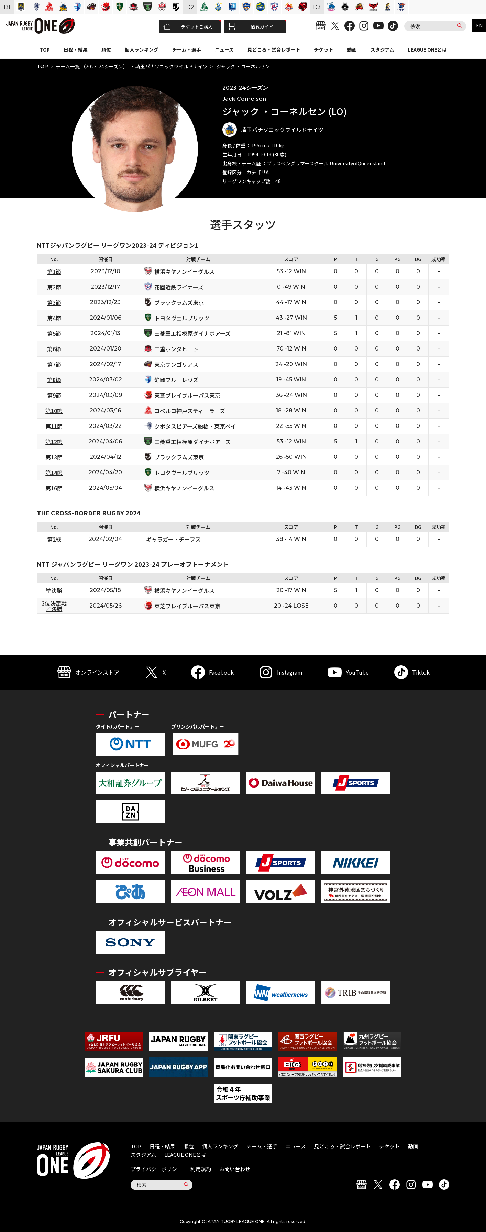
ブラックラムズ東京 (179, 302)
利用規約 (200, 1169)
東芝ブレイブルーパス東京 (187, 395)
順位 (106, 49)
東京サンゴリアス (176, 364)
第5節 (54, 333)
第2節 (54, 287)
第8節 (54, 380)
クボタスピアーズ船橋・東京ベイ (195, 426)
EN (479, 25)
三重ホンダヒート (176, 349)
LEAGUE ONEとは (427, 49)
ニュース (224, 49)
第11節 (54, 426)
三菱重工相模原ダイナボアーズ (192, 333)
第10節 (54, 411)
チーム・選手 (186, 49)
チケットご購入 (187, 27)
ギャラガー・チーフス (173, 539)
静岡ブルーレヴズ (176, 379)
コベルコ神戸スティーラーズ (189, 410)
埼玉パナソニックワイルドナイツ (171, 66)
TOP (45, 49)
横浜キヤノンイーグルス (184, 271)
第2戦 (54, 539)
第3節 (54, 302)
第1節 (54, 271)
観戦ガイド (251, 27)
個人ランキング (141, 49)
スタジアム (382, 49)
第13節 (54, 457)
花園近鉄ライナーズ (178, 287)
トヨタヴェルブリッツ (181, 318)
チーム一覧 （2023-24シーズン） (92, 66)
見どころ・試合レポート (273, 49)
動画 (352, 49)
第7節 (54, 364)
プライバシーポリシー (156, 1169)
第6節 (54, 349)
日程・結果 (76, 49)
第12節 (54, 441)
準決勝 (54, 590)
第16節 (54, 488)
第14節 (54, 472)
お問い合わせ (234, 1169)
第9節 (54, 395)
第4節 (54, 318)
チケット (323, 49)
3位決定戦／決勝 (54, 606)
